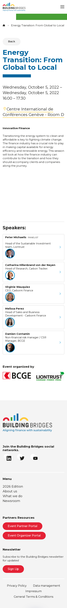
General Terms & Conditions (33, 596)
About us (10, 491)
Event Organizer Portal (24, 535)
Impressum (33, 591)
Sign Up (13, 569)
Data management (46, 585)
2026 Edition (13, 486)
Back (11, 41)
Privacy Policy (17, 585)
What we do (12, 496)
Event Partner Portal (22, 526)
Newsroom (11, 501)
